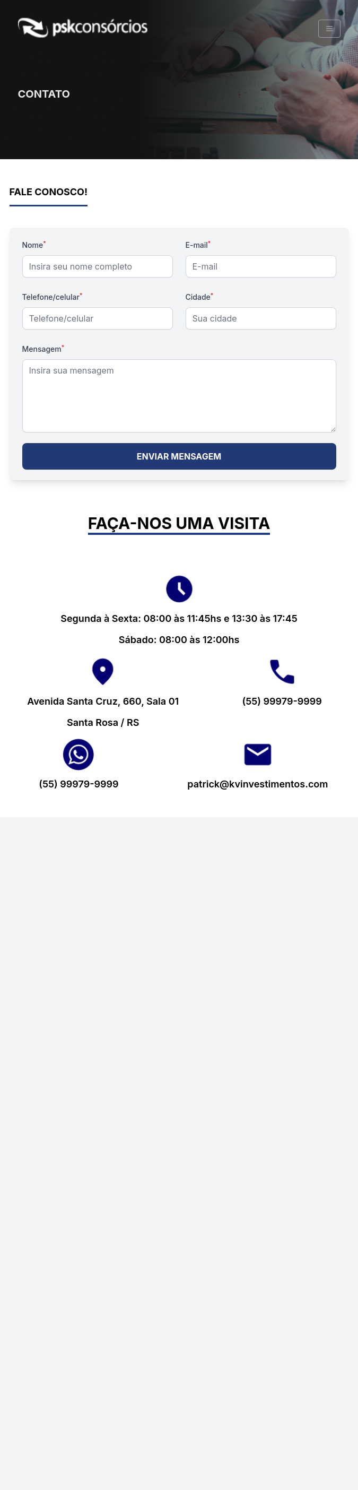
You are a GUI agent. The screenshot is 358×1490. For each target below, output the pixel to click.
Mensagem (43, 348)
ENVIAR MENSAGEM (179, 456)
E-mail (198, 244)
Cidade (200, 296)
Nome (34, 244)
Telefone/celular (52, 296)
